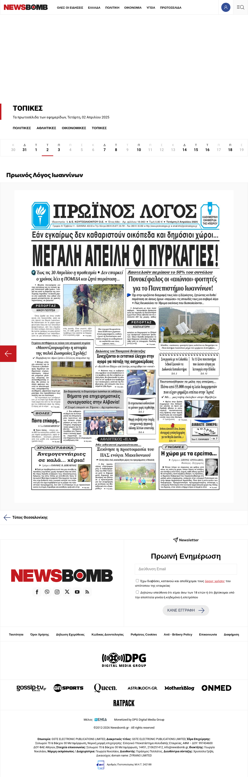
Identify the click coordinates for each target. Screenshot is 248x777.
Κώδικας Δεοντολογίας (108, 634)
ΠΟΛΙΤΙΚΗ (112, 7)
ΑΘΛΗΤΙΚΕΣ (46, 128)
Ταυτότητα (16, 634)
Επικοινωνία (208, 634)
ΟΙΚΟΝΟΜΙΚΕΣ (74, 128)
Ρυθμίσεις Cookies (144, 634)
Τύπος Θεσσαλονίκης (26, 517)
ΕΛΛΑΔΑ (94, 7)
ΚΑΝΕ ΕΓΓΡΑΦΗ (185, 610)
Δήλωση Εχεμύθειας (70, 634)
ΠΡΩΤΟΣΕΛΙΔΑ (171, 7)
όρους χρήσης (215, 581)
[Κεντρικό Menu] (240, 7)
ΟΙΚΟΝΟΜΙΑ (133, 7)
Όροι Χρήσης (39, 634)
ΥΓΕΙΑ (150, 7)
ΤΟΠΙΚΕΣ (99, 128)
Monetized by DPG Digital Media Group (139, 719)
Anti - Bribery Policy (178, 634)
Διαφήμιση (231, 634)
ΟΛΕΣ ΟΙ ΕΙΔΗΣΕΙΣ (70, 7)
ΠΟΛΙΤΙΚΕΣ (22, 128)
